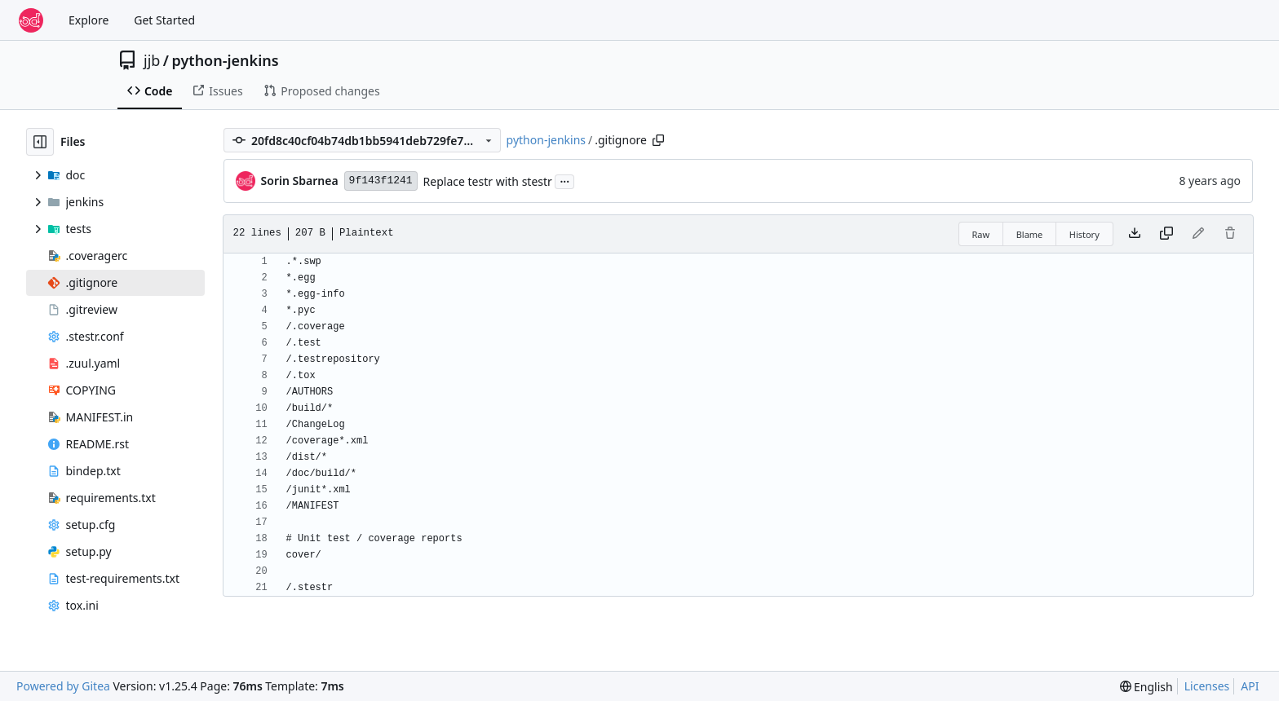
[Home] (31, 20)
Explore (88, 20)
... (564, 180)
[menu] (1146, 686)
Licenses (1207, 686)
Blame (1029, 234)
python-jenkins (225, 60)
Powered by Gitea (63, 686)
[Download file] (1135, 234)
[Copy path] (658, 140)
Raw (981, 234)
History (1084, 234)
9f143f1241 (381, 180)
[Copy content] (1166, 234)
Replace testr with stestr (487, 181)
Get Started (164, 20)
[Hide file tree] (40, 142)
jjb (152, 60)
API (1250, 686)
